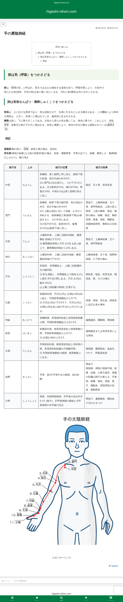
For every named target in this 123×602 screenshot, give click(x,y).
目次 (57, 47)
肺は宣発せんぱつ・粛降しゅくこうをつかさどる (63, 57)
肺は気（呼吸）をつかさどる (51, 53)
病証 (45, 61)
